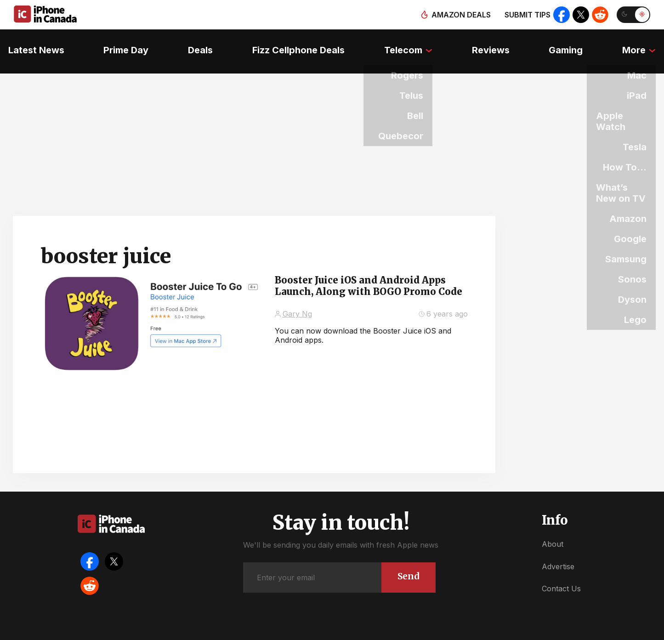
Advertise (558, 551)
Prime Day (120, 43)
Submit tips (524, 14)
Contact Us (561, 573)
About (552, 529)
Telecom (404, 43)
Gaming (572, 43)
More (642, 43)
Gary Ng (297, 299)
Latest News (28, 43)
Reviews (494, 43)
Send (407, 560)
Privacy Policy (401, 630)
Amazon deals (458, 14)
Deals (197, 43)
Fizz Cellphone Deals (297, 43)
